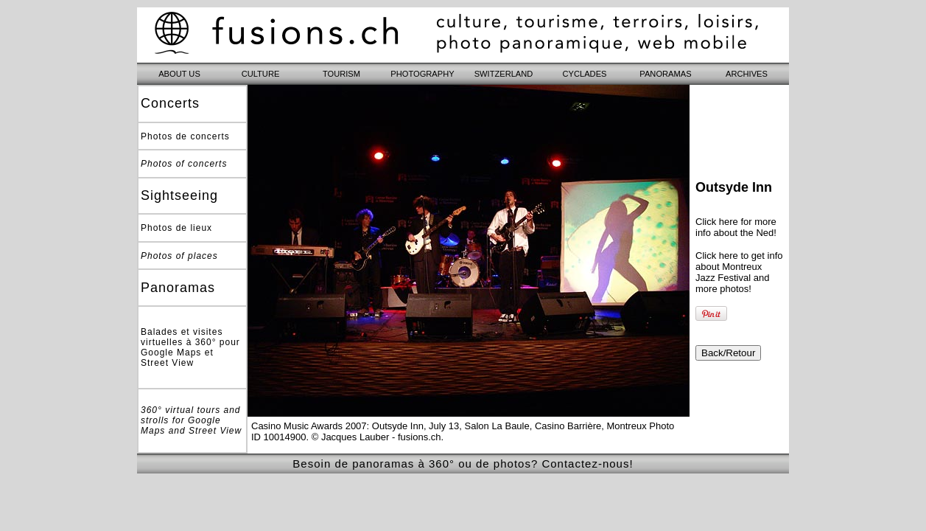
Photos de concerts (185, 136)
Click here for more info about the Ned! (735, 227)
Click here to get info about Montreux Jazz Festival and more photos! (739, 272)
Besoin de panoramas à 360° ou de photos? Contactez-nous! (462, 463)
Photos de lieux (176, 228)
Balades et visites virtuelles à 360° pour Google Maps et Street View (190, 347)
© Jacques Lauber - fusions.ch (376, 436)
